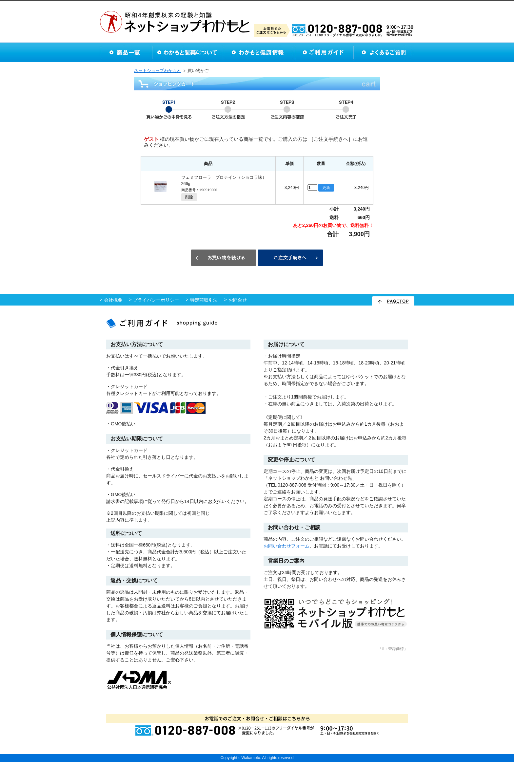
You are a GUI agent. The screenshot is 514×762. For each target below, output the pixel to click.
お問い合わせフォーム (286, 545)
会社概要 (113, 300)
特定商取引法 (204, 300)
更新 (326, 187)
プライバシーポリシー (156, 300)
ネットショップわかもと (157, 70)
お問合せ (237, 300)
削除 (189, 197)
